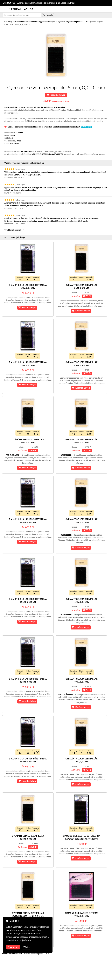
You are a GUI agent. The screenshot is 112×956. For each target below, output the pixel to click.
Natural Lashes (21, 9)
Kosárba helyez (56, 95)
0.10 (85, 21)
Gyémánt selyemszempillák (69, 21)
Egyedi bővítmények (47, 21)
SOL (47, 953)
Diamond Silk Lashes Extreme (81, 914)
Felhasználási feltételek (12, 953)
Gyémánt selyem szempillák (81, 286)
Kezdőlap (8, 21)
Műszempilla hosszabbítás (25, 21)
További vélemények (14, 230)
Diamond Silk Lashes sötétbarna (28, 286)
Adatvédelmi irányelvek (33, 953)
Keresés (48, 15)
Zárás (26, 947)
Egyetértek (13, 947)
